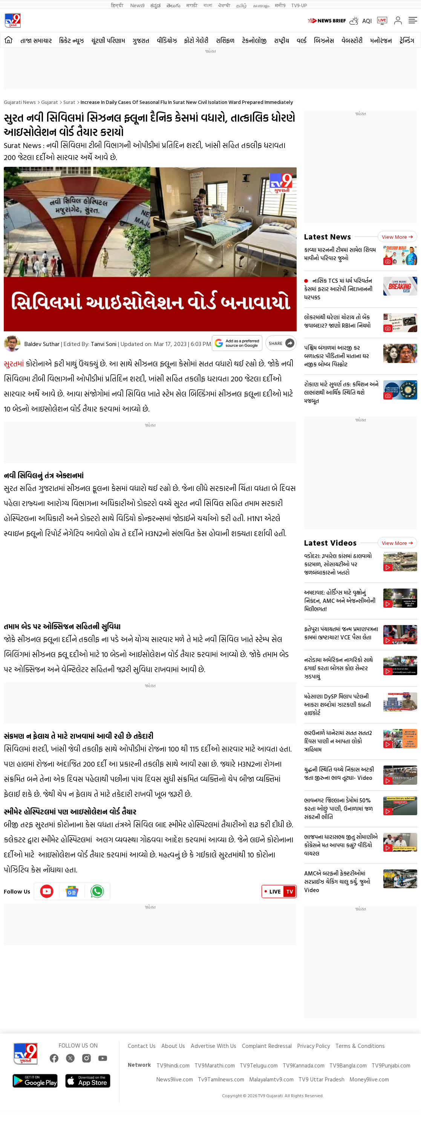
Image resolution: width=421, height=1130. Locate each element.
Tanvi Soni (103, 343)
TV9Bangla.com (348, 1065)
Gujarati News (20, 102)
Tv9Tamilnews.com (221, 1079)
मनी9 (280, 5)
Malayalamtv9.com (271, 1079)
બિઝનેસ (324, 40)
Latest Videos (330, 542)
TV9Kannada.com (304, 1065)
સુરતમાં (14, 363)
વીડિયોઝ (167, 40)
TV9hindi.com (173, 1065)
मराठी (192, 5)
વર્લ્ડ (301, 40)
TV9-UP (299, 5)
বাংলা (208, 5)
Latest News (327, 236)
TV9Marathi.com (214, 1065)
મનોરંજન (381, 40)
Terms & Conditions (360, 1046)
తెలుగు (174, 5)
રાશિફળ (225, 40)
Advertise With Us (213, 1046)
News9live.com (174, 1079)
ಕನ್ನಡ (155, 5)
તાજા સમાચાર (36, 40)
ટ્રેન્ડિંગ (407, 40)
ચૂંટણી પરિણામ (108, 40)
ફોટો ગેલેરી (196, 40)
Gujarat (49, 102)
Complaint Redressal (267, 1046)
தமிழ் (241, 5)
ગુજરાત (141, 40)
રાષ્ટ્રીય (281, 40)
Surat (69, 102)
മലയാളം (261, 5)
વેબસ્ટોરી (352, 40)
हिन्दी (117, 5)
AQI (367, 20)
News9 (137, 5)
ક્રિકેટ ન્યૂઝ (71, 40)
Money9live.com (369, 1079)
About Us (173, 1046)
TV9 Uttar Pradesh (321, 1079)
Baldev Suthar (42, 343)
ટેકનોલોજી (254, 40)
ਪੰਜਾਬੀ (224, 5)
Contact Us (142, 1046)
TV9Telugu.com (259, 1065)
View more (397, 237)
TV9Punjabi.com (391, 1065)
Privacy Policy (313, 1046)
